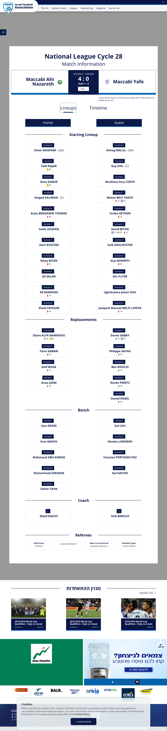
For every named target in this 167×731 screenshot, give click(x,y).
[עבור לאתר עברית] (163, 2)
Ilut (82, 88)
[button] (137, 682)
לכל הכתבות (146, 593)
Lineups (68, 108)
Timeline (98, 108)
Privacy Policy (82, 714)
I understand (83, 721)
